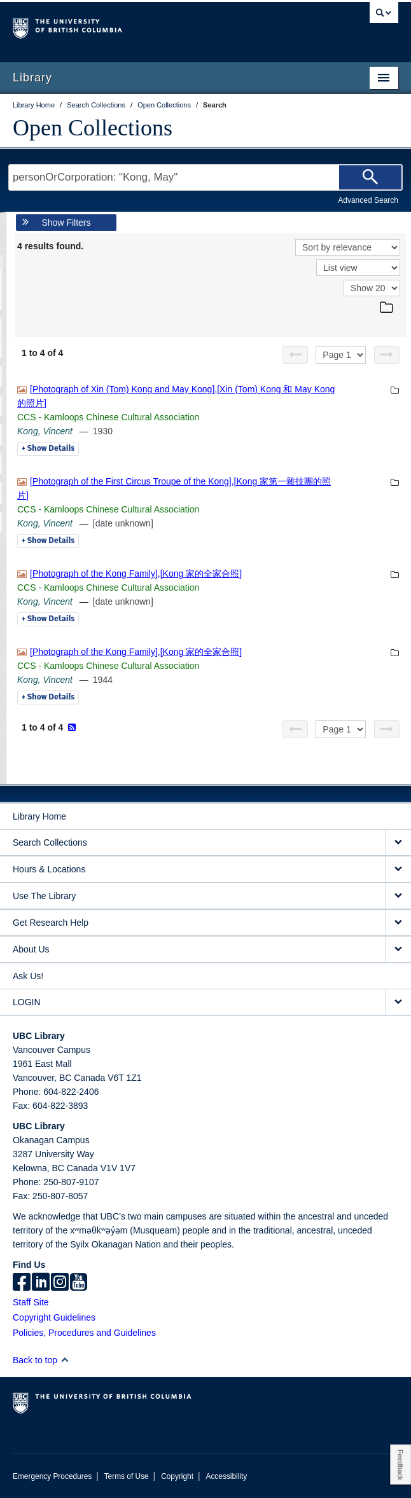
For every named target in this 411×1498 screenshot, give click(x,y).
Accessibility (226, 1476)
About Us (31, 949)
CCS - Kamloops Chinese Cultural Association (108, 417)
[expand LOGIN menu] (398, 1002)
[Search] (370, 177)
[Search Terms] (205, 177)
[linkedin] (41, 1283)
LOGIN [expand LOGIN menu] (27, 1002)
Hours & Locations (49, 869)
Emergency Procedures (52, 1476)
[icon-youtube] (78, 1283)
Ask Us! (28, 976)
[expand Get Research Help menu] (398, 923)
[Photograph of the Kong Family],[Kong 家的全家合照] (136, 573)
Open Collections (92, 128)
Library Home (39, 816)
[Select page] (341, 355)
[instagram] (60, 1283)
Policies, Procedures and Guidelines (84, 1333)
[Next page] (387, 355)
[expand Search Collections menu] (398, 843)
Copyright (177, 1476)
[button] (64, 1359)
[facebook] (22, 1283)
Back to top (41, 1360)
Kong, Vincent (45, 431)
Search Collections (50, 842)
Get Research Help (50, 922)
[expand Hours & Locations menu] (398, 869)
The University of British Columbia (147, 26)
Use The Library (44, 896)
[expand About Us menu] (398, 950)
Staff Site (31, 1302)
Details (48, 449)
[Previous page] (295, 355)
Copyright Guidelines (54, 1317)
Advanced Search (368, 200)
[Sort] (347, 247)
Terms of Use (126, 1476)
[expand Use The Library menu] (398, 896)
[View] (358, 267)
